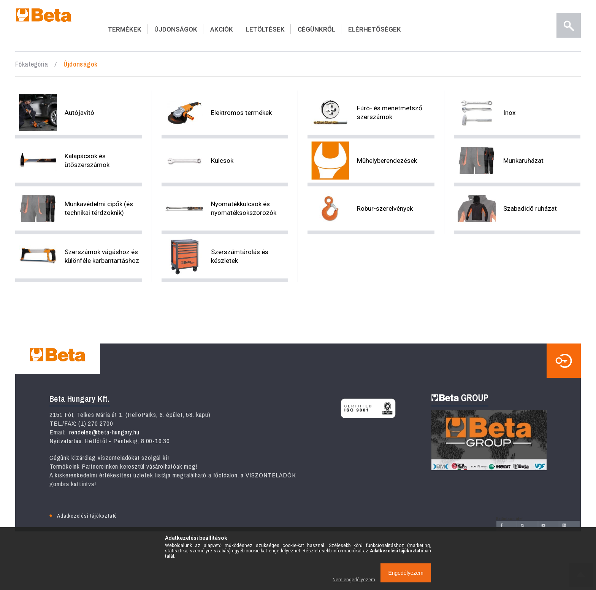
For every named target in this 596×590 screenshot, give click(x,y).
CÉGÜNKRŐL (316, 29)
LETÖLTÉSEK (265, 29)
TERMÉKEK (124, 29)
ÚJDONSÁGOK (175, 29)
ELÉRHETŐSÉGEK (374, 29)
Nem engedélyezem (354, 579)
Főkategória (31, 64)
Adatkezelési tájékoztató (87, 516)
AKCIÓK (221, 29)
